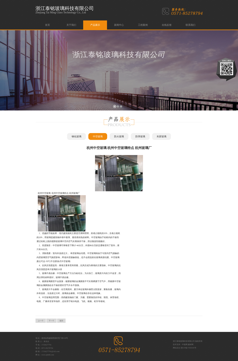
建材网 (190, 344)
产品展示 (95, 25)
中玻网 (184, 344)
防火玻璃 (119, 136)
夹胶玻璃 (161, 136)
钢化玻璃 (76, 136)
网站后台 (176, 348)
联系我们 (190, 25)
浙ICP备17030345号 (188, 348)
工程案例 (143, 25)
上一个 (40, 321)
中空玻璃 (98, 136)
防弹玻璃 (140, 136)
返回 (61, 321)
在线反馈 (167, 25)
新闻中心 (119, 25)
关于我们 (71, 25)
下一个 (51, 321)
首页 (47, 25)
